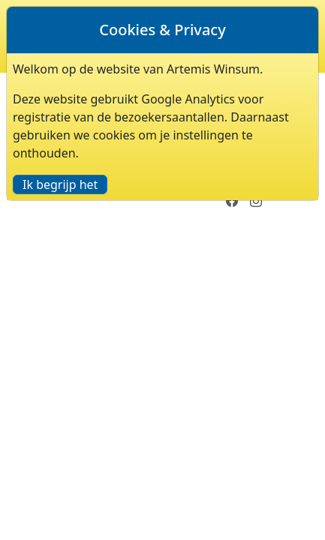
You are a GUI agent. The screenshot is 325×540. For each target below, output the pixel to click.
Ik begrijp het (60, 184)
